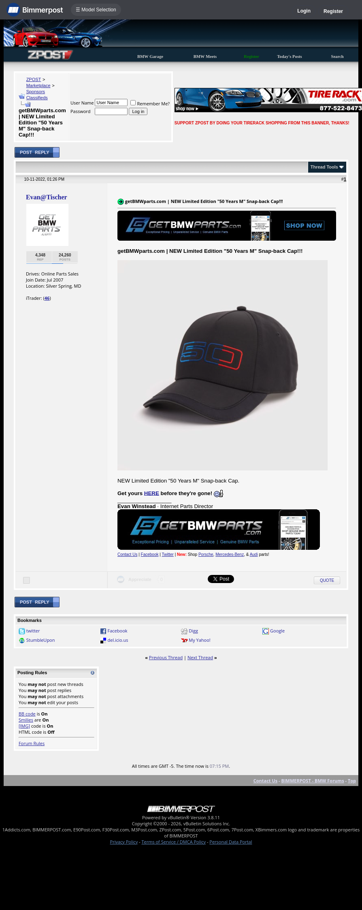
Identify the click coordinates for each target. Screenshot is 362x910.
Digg (193, 631)
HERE (151, 493)
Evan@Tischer (46, 197)
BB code (27, 714)
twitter (33, 631)
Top (352, 781)
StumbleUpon (40, 640)
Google (277, 631)
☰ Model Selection (96, 10)
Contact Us (127, 554)
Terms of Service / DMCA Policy (173, 842)
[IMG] (24, 726)
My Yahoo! (199, 640)
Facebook (150, 554)
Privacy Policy (124, 842)
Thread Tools (324, 166)
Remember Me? (150, 103)
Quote (327, 580)
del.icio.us (118, 640)
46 (47, 298)
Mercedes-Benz (229, 554)
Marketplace (38, 85)
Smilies (26, 720)
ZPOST (33, 79)
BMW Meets (205, 56)
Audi (254, 554)
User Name (82, 103)
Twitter (167, 554)
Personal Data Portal (230, 842)
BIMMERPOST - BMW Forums (312, 781)
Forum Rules (32, 743)
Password (80, 111)
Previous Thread (166, 657)
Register (333, 11)
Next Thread (200, 657)
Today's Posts (289, 56)
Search (337, 56)
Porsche (205, 554)
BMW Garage (150, 56)
